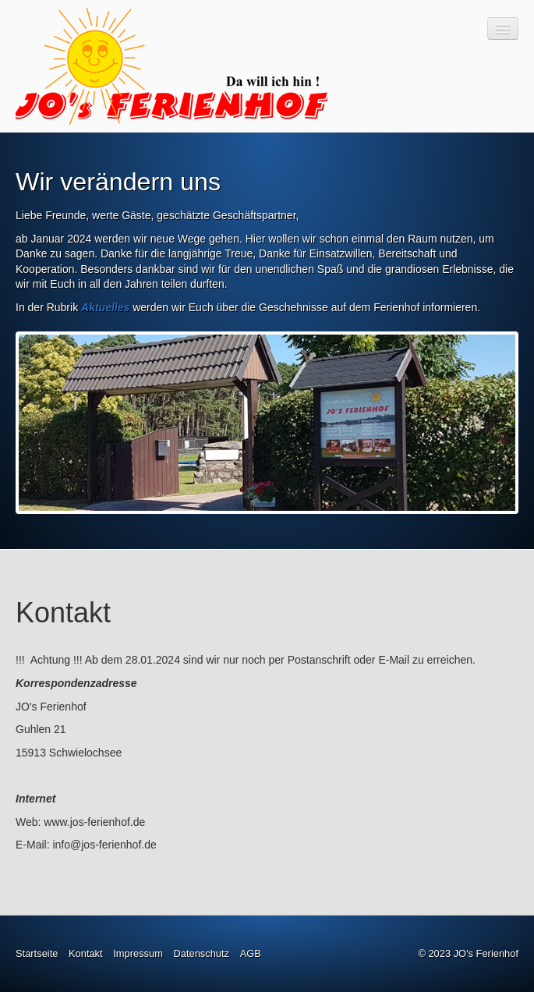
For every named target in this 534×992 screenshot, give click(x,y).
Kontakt (86, 953)
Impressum (138, 953)
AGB (250, 953)
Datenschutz (201, 953)
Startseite (37, 953)
